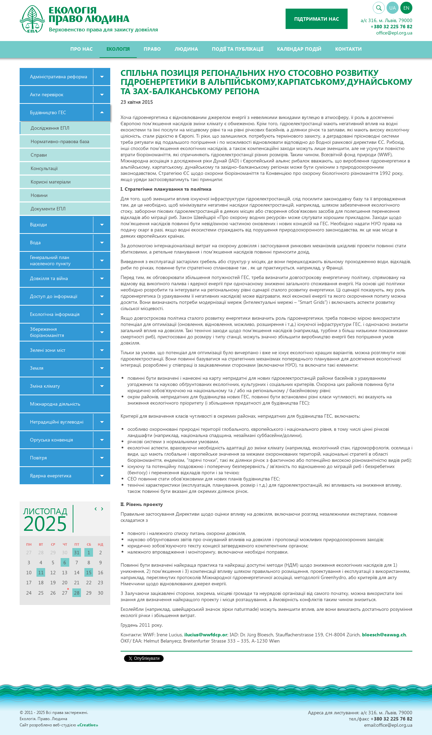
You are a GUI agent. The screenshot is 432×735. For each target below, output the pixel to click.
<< (96, 508)
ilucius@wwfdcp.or (205, 634)
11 (41, 572)
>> (102, 508)
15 (89, 572)
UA (392, 7)
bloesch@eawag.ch (384, 634)
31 (77, 552)
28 (77, 592)
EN (406, 7)
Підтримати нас (316, 19)
